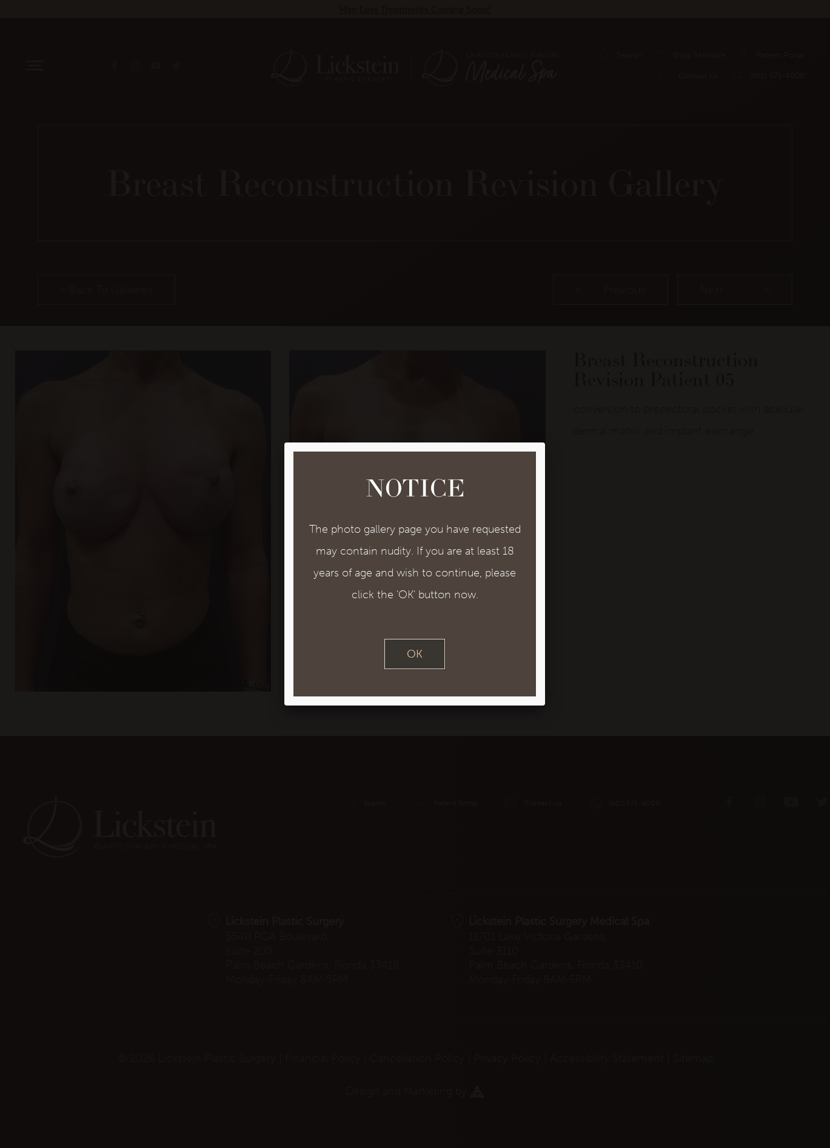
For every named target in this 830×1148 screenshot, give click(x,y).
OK (415, 654)
